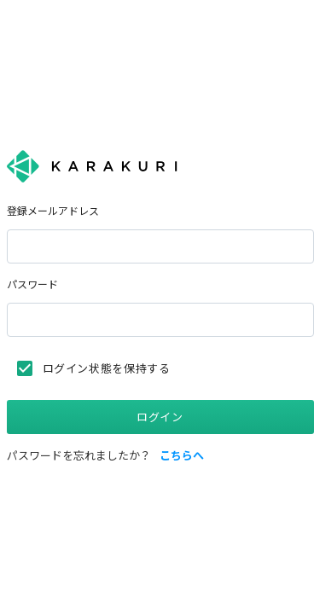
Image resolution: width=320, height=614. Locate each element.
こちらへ (182, 455)
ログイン (160, 417)
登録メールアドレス (53, 211)
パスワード (32, 284)
